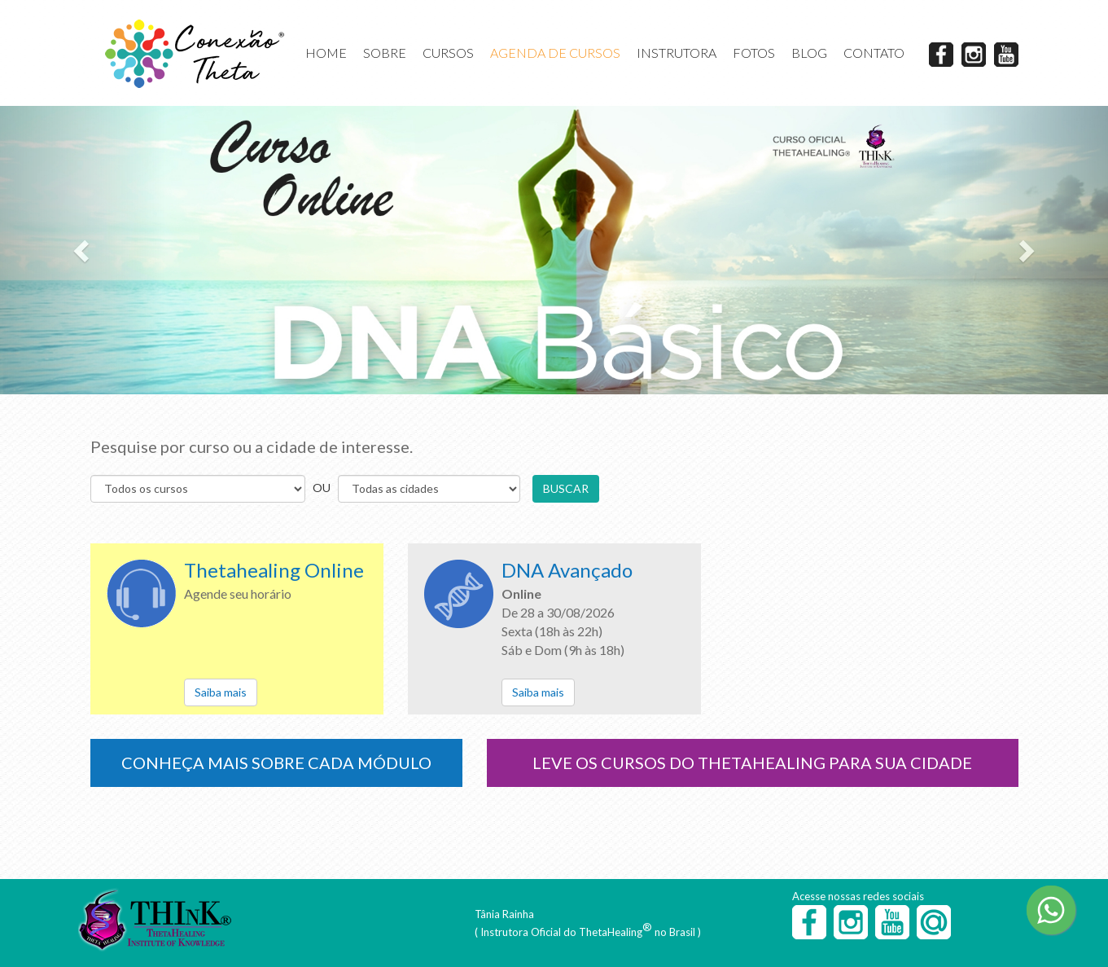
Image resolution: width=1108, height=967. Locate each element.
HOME (326, 52)
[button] (83, 250)
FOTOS (754, 52)
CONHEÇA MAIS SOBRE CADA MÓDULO (276, 762)
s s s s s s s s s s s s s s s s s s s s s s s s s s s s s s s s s (429, 489)
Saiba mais (221, 692)
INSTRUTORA (676, 52)
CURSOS (448, 52)
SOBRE (384, 52)
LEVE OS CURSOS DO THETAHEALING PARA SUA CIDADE (752, 762)
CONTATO (873, 52)
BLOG (809, 52)
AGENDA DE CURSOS (555, 52)
